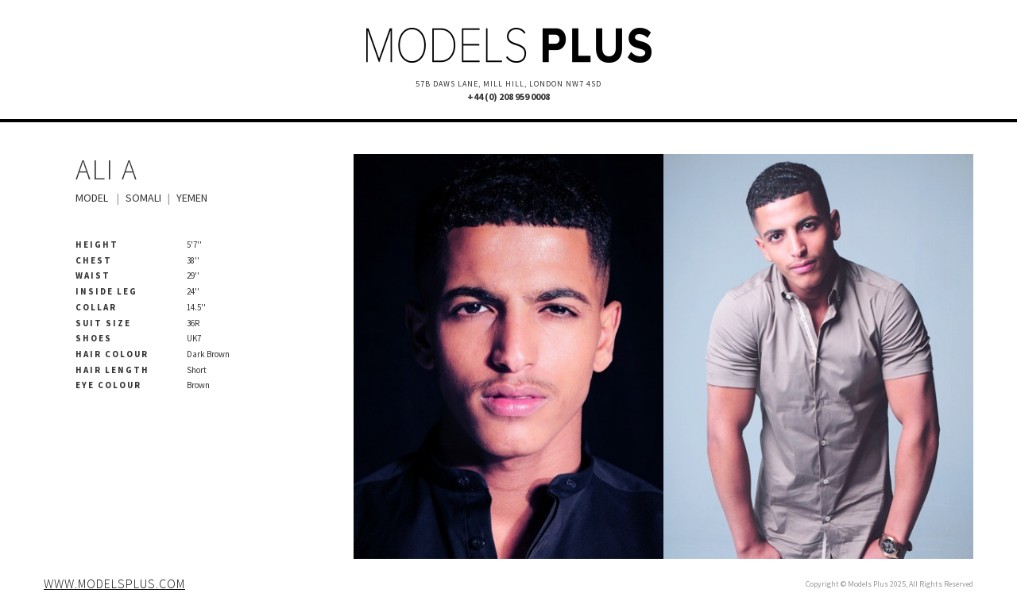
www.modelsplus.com (114, 583)
